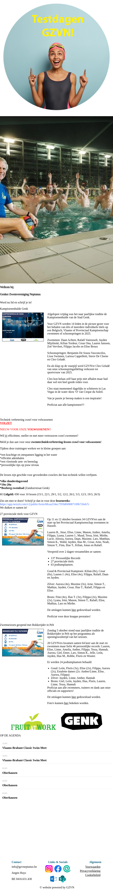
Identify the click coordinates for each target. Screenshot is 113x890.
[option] (56, 199)
